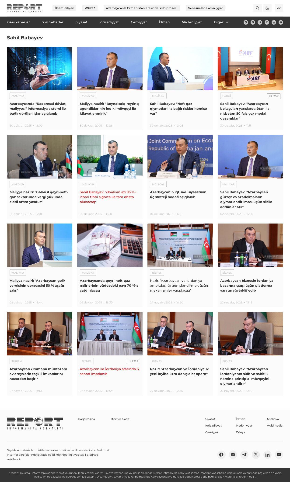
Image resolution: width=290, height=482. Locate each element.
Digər (221, 22)
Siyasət (210, 419)
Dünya (240, 432)
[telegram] (260, 22)
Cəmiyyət (212, 432)
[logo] (24, 8)
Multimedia (275, 425)
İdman (240, 419)
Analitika (273, 419)
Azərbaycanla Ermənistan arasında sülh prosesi (141, 8)
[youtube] (281, 22)
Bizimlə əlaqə (120, 419)
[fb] (246, 22)
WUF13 (90, 8)
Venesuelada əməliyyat (205, 8)
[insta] (253, 22)
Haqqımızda (86, 419)
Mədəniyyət (244, 425)
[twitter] (267, 22)
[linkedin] (274, 22)
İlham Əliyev (64, 8)
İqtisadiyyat (213, 425)
